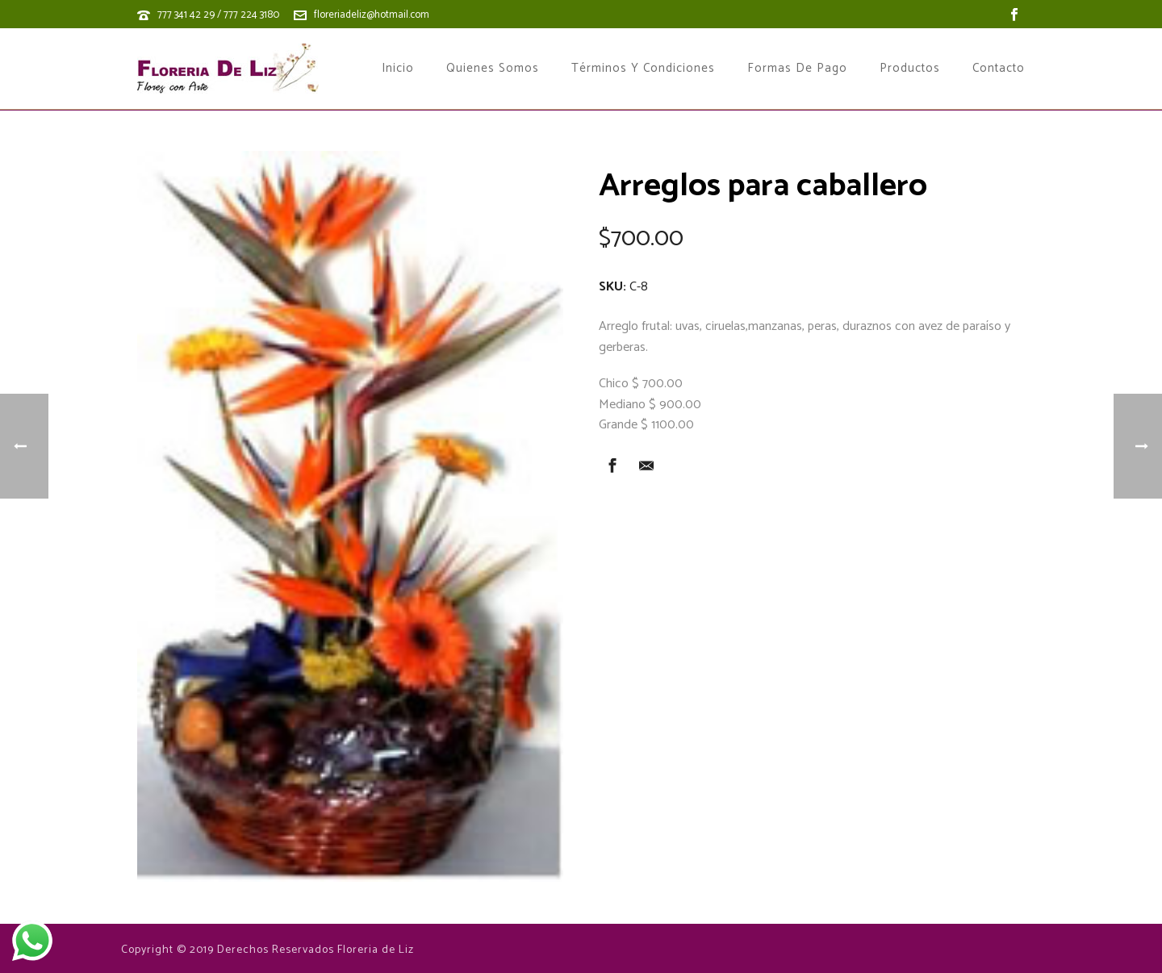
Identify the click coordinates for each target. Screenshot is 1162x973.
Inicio (398, 68)
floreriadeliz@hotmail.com (371, 14)
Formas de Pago (797, 68)
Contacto (998, 68)
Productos (910, 68)
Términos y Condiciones (643, 68)
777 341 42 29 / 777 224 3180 (218, 14)
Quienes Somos (492, 68)
